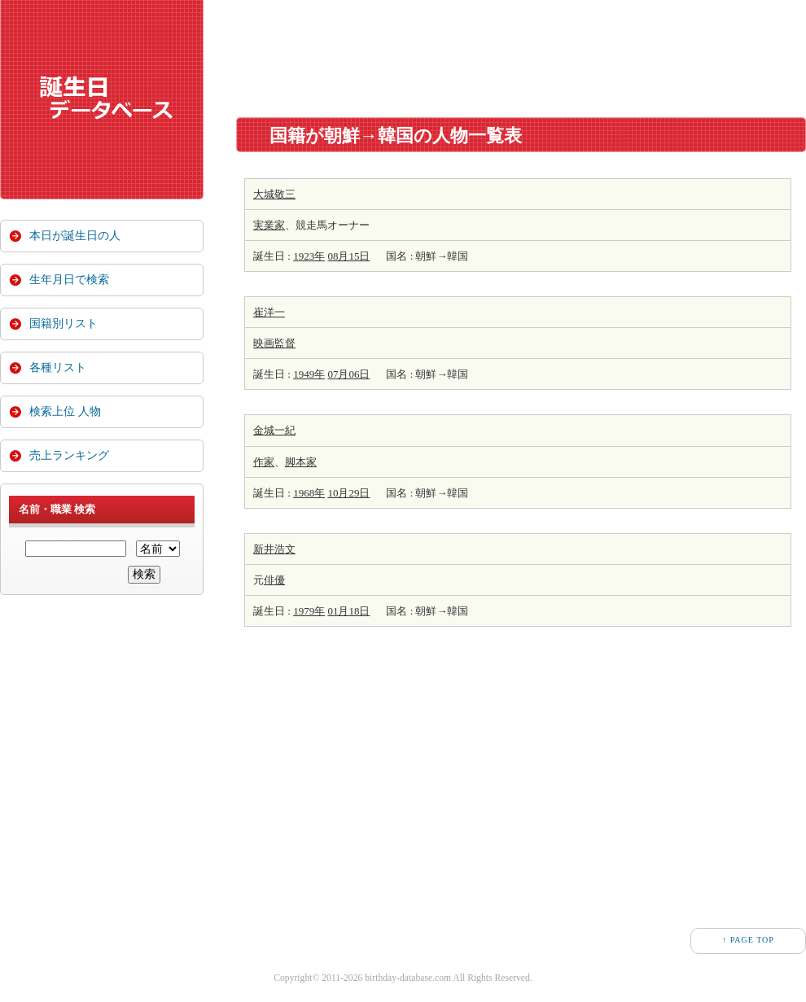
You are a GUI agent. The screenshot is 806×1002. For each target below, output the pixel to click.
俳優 (274, 580)
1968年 (309, 493)
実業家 (269, 225)
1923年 (309, 256)
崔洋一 (269, 312)
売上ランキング (69, 455)
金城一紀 (274, 430)
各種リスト (57, 367)
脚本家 (301, 462)
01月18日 (348, 611)
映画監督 (274, 343)
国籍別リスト (63, 323)
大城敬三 (274, 194)
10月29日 (348, 493)
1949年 (309, 374)
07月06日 (348, 374)
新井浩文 (274, 549)
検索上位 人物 (65, 411)
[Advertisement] (521, 52)
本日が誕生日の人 (74, 236)
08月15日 (348, 256)
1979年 (309, 611)
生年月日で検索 (69, 279)
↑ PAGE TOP (748, 939)
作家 (263, 462)
